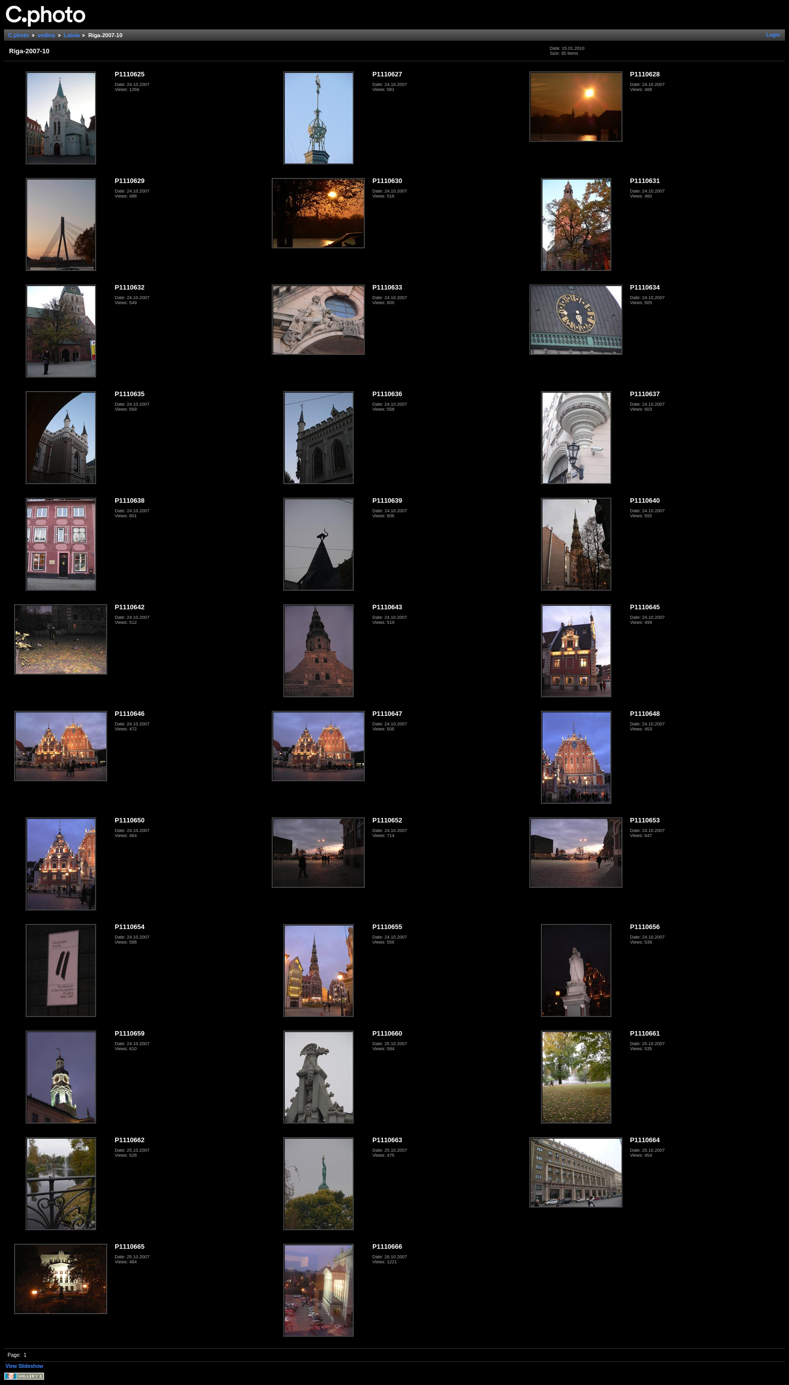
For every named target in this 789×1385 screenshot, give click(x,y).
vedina (46, 35)
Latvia (72, 35)
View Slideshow (24, 1366)
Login (773, 35)
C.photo (18, 35)
